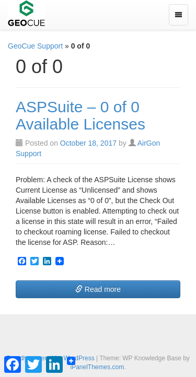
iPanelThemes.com (97, 367)
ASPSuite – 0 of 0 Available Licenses (80, 115)
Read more (98, 289)
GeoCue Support (35, 46)
